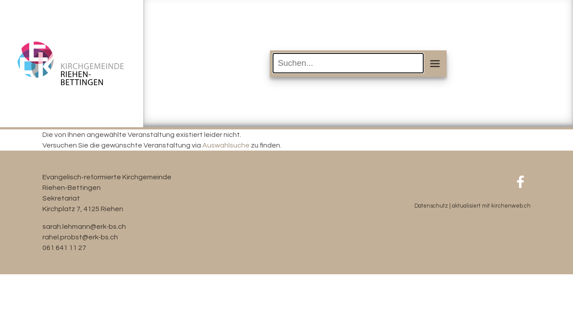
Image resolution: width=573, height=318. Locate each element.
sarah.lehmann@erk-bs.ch (84, 226)
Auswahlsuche (226, 145)
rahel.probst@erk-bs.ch (80, 237)
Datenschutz (431, 206)
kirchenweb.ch (511, 206)
